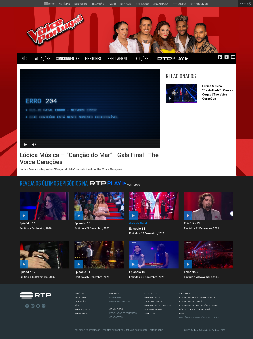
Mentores (93, 58)
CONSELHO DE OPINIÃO (191, 301)
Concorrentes (68, 58)
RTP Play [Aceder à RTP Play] (125, 4)
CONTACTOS (151, 293)
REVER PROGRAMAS (119, 301)
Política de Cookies (112, 330)
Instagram (33, 306)
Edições (143, 58)
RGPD (182, 313)
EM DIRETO (115, 297)
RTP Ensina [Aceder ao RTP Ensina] (179, 4)
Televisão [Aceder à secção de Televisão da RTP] (98, 4)
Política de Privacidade (87, 330)
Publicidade (156, 330)
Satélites (149, 313)
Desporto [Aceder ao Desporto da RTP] (80, 4)
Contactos (115, 317)
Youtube (38, 306)
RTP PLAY (172, 58)
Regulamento (118, 58)
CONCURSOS (116, 309)
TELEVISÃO (80, 301)
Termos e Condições (136, 330)
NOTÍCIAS (79, 293)
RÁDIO (77, 305)
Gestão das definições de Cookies (199, 317)
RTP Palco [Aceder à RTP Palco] (142, 4)
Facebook (22, 306)
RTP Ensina (80, 313)
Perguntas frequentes (123, 313)
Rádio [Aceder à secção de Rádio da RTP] (112, 4)
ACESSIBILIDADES (153, 309)
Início (25, 58)
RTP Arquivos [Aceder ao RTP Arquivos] (199, 4)
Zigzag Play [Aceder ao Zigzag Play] (160, 4)
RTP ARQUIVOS (82, 309)
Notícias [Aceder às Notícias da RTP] (64, 4)
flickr (44, 306)
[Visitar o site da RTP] (49, 3)
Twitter (27, 306)
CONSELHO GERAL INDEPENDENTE (197, 297)
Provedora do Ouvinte (157, 305)
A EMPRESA (185, 293)
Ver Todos (133, 184)
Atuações (42, 58)
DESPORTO (80, 297)
